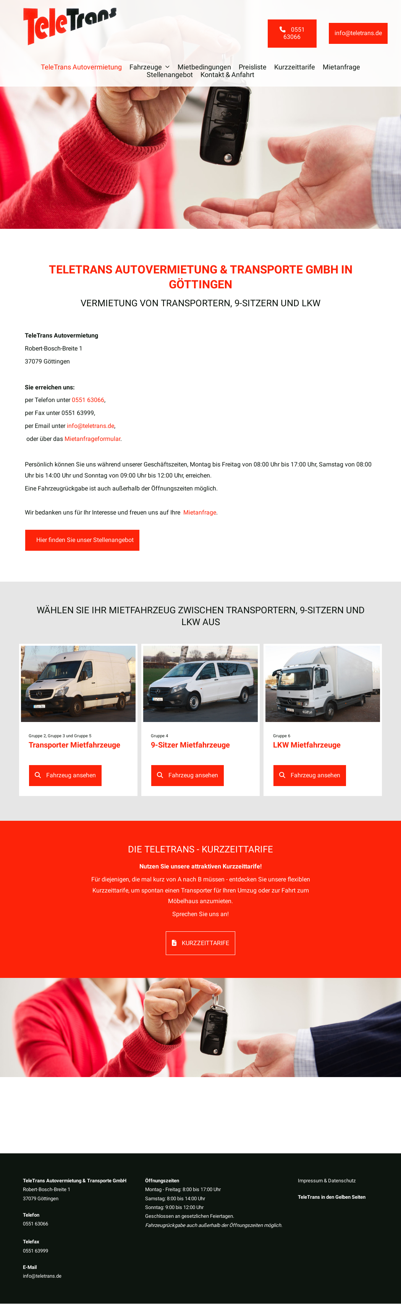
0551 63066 (35, 1224)
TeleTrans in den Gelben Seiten (331, 1198)
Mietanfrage (199, 512)
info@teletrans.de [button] (358, 33)
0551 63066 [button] (292, 33)
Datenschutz (342, 1181)
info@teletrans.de (42, 1277)
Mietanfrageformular (92, 439)
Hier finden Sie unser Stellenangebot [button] (84, 540)
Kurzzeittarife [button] (200, 943)
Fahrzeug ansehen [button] (65, 776)
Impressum (310, 1181)
